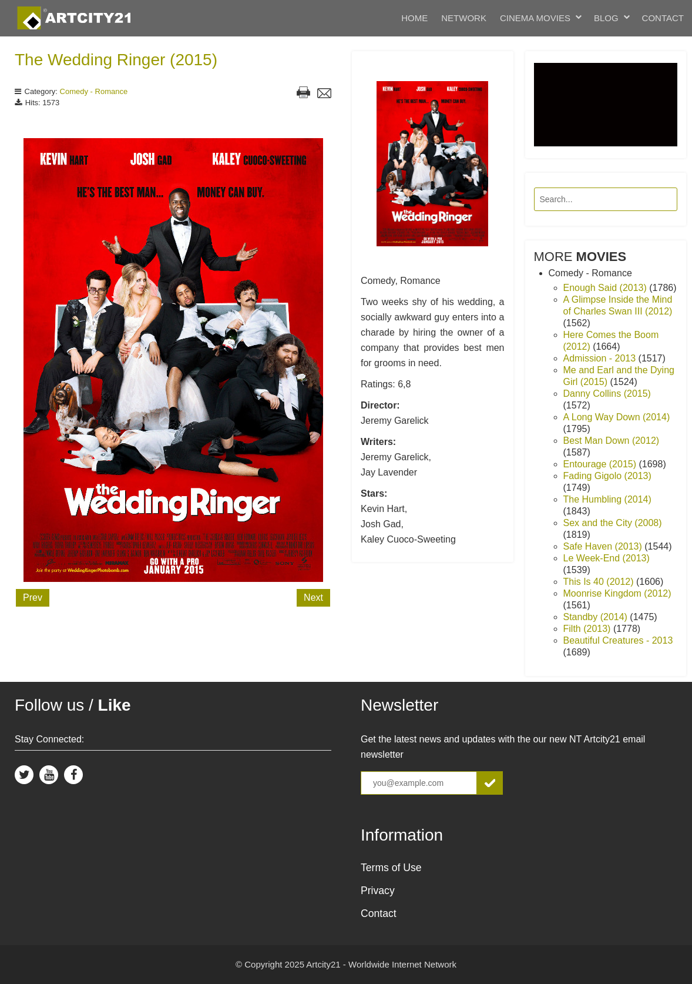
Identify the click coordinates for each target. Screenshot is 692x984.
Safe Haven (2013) (604, 546)
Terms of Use (391, 867)
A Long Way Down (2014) (616, 417)
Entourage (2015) (601, 464)
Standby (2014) (596, 617)
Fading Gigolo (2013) (607, 476)
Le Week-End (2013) (606, 558)
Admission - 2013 (601, 358)
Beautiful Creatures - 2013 (618, 640)
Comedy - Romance (94, 91)
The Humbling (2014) (607, 499)
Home (414, 18)
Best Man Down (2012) (611, 441)
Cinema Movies (535, 18)
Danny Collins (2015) (607, 394)
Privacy (378, 890)
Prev (32, 598)
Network (463, 18)
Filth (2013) (588, 629)
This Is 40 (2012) (600, 582)
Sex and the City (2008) (612, 523)
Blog (606, 18)
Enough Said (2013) (606, 288)
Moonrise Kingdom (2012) (617, 593)
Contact (663, 18)
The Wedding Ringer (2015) (116, 60)
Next (313, 598)
